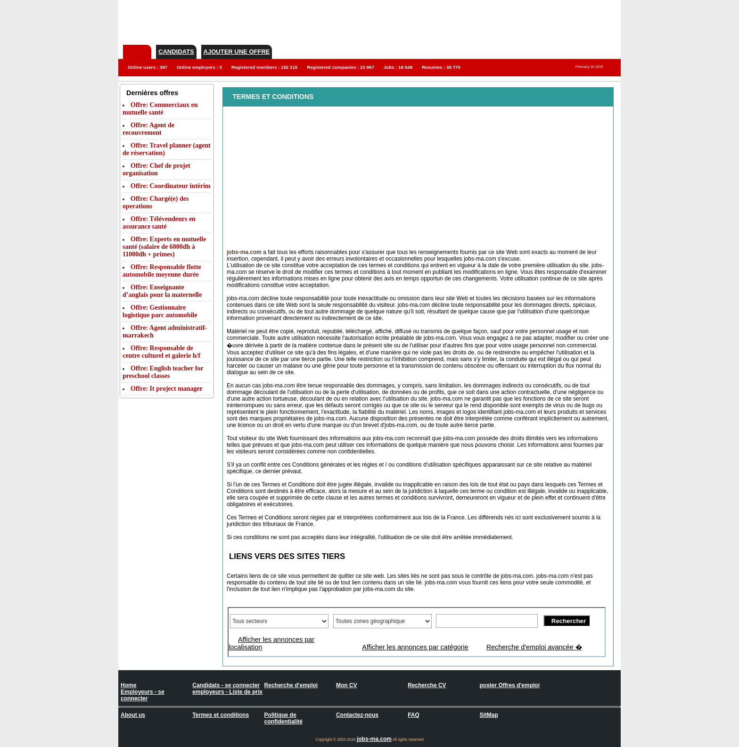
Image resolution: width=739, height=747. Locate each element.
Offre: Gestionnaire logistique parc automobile (160, 311)
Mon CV (346, 685)
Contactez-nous (357, 715)
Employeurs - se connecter (142, 695)
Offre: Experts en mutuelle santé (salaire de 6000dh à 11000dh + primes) (164, 247)
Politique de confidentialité (283, 718)
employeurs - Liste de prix (227, 692)
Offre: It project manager (167, 388)
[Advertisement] (449, 21)
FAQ (413, 715)
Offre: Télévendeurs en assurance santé (159, 222)
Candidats (176, 51)
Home (128, 685)
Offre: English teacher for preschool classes (163, 372)
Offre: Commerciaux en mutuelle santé (160, 108)
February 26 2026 (589, 67)
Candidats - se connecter (226, 685)
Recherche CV (427, 685)
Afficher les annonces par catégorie (415, 647)
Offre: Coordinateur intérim (171, 185)
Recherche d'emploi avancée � (534, 647)
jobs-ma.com (374, 739)
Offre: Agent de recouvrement (148, 129)
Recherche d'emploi (291, 685)
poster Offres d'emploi (509, 685)
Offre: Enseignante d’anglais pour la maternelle (162, 291)
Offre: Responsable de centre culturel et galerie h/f (161, 352)
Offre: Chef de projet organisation (156, 169)
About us (133, 715)
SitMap (488, 715)
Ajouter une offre (237, 51)
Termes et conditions (220, 715)
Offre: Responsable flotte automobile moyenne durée (162, 270)
